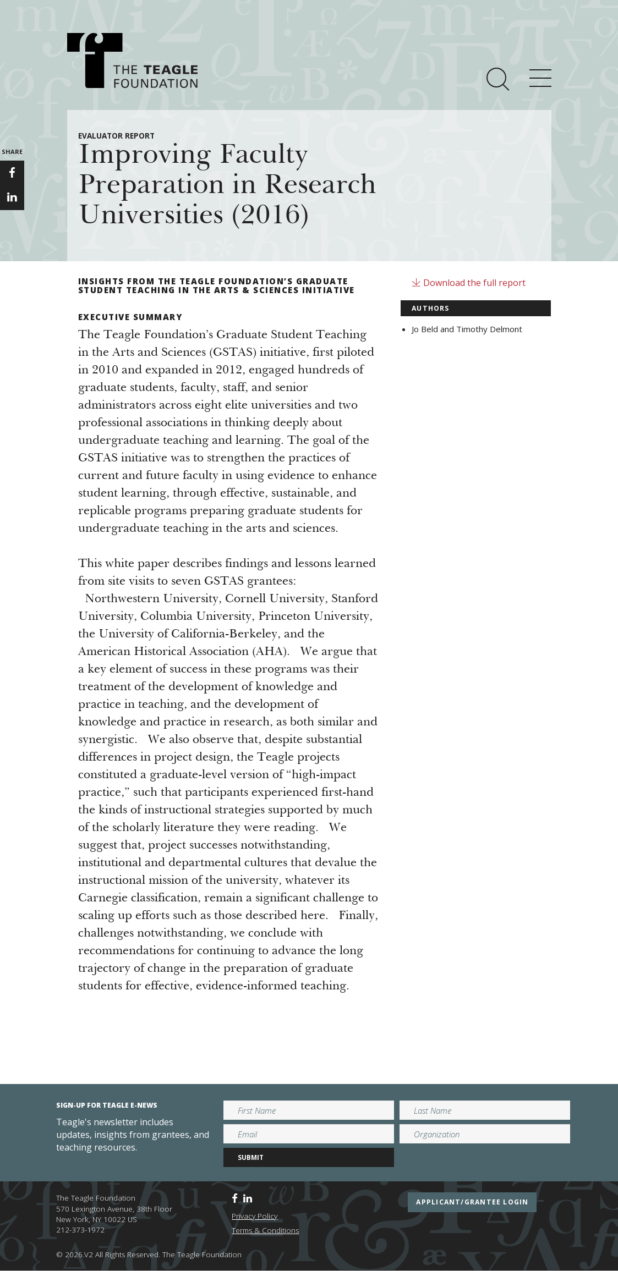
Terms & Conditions (265, 1230)
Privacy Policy (254, 1216)
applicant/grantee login (472, 1202)
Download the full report (469, 283)
